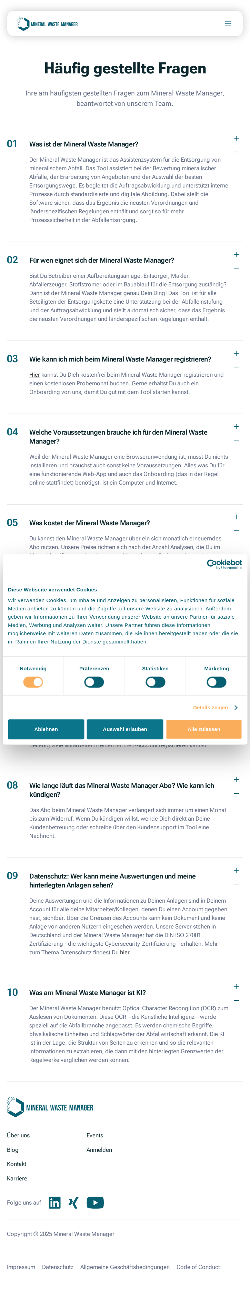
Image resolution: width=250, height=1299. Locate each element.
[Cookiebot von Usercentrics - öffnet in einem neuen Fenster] (212, 564)
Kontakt (16, 1163)
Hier (34, 374)
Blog (13, 1149)
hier (124, 952)
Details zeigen (210, 707)
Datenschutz (57, 1267)
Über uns (18, 1135)
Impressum (21, 1267)
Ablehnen (46, 729)
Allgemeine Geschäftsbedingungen (125, 1267)
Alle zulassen (204, 729)
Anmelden (99, 1149)
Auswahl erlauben (125, 729)
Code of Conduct (198, 1267)
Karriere (17, 1178)
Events (95, 1135)
